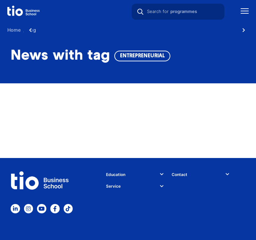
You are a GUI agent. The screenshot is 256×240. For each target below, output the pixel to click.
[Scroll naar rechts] (243, 30)
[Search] (140, 11)
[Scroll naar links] (30, 30)
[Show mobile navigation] (245, 11)
